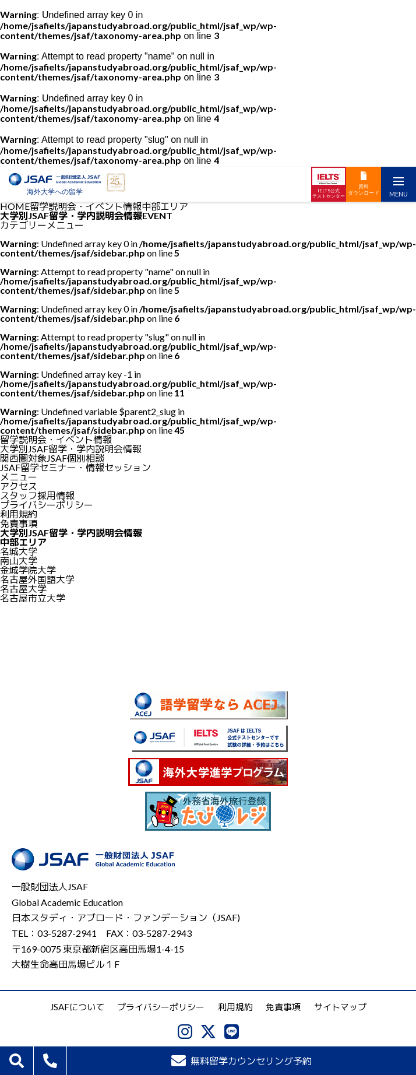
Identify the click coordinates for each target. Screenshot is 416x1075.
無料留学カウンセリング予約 (241, 1060)
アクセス (18, 485)
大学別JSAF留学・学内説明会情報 (71, 448)
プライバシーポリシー (46, 504)
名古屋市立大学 (32, 597)
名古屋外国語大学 (37, 579)
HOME (15, 206)
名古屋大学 (23, 588)
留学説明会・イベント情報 (86, 206)
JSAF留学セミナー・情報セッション (75, 467)
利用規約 (18, 513)
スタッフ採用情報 (37, 495)
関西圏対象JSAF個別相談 (52, 457)
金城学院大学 (28, 569)
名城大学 (18, 551)
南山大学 (18, 560)
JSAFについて (77, 1007)
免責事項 (18, 523)
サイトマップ (340, 1007)
